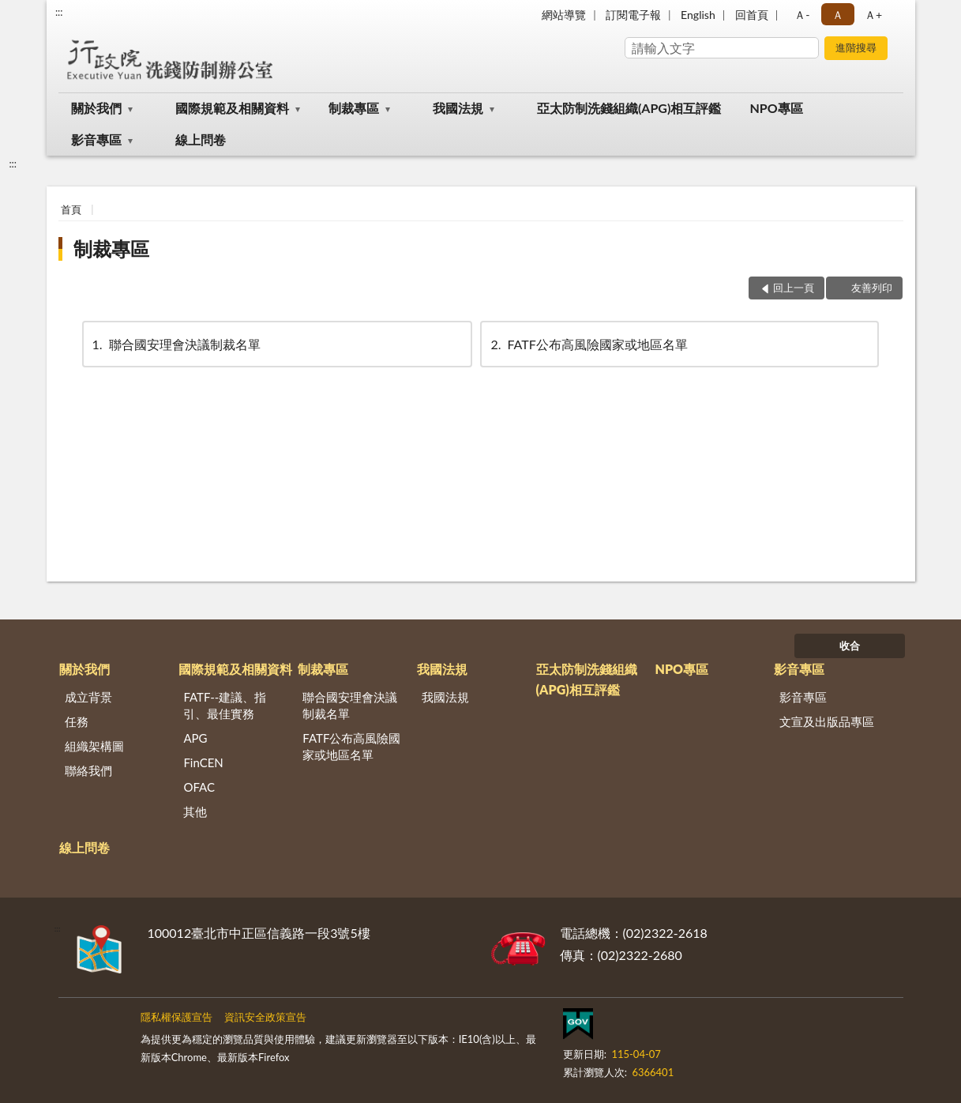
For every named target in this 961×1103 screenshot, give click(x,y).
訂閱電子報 (633, 14)
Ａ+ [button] (873, 14)
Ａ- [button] (801, 14)
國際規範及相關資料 (232, 107)
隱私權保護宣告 (176, 1017)
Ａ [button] (837, 14)
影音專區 (96, 139)
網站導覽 (564, 14)
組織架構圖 (94, 746)
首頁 (71, 209)
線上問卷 (200, 139)
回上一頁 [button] (793, 287)
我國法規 (458, 107)
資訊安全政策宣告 (265, 1017)
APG (195, 738)
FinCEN (203, 762)
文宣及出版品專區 (826, 721)
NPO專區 (775, 107)
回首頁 (751, 14)
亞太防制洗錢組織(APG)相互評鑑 (629, 107)
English (698, 14)
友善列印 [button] (871, 287)
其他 (195, 811)
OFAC (199, 787)
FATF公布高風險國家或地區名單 (587, 344)
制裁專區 (353, 107)
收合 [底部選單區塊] (849, 645)
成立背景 (88, 697)
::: (59, 12)
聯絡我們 (88, 770)
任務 (76, 721)
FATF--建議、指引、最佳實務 (224, 705)
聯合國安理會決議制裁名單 (175, 344)
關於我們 (96, 107)
